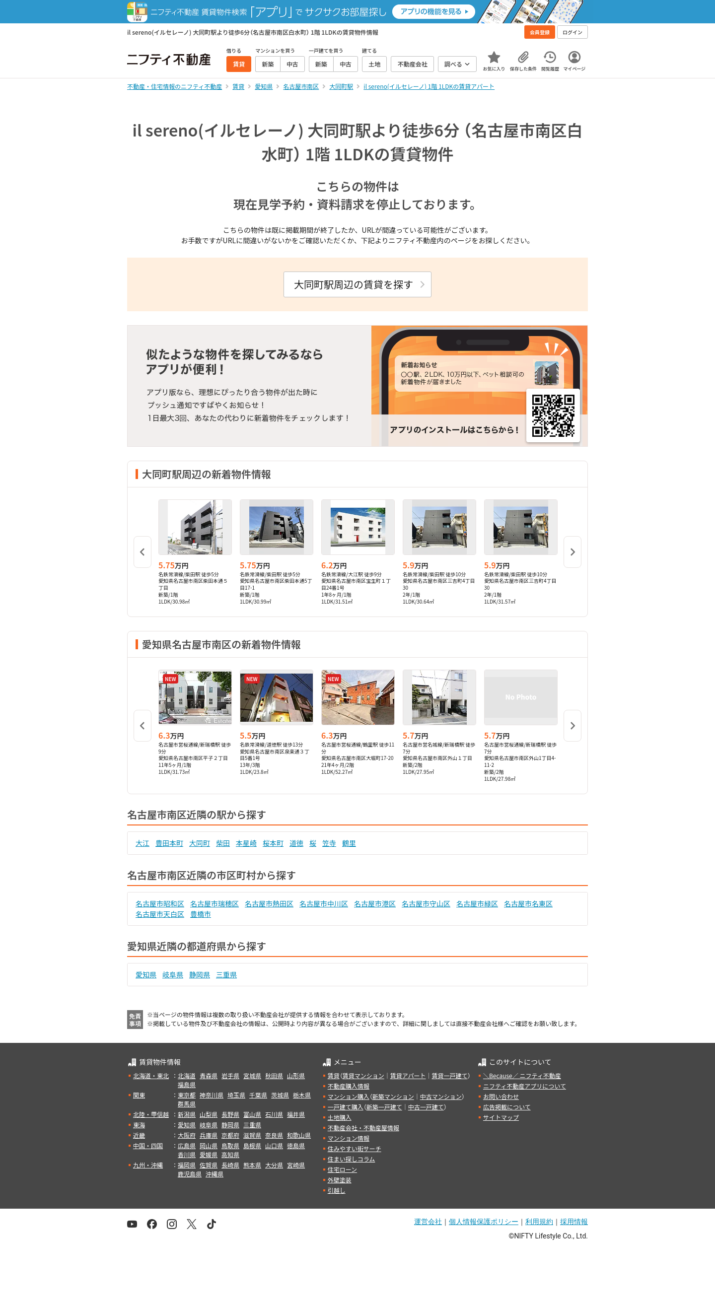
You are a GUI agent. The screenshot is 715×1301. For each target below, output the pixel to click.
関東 (139, 1095)
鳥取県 (230, 1145)
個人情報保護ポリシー (483, 1222)
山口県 (274, 1145)
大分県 (274, 1165)
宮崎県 (296, 1165)
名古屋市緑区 (477, 903)
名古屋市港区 (375, 903)
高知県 (230, 1154)
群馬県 (187, 1103)
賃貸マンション (363, 1075)
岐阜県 (172, 974)
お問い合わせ (501, 1096)
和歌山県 (299, 1135)
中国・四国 (148, 1145)
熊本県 (252, 1165)
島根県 (252, 1145)
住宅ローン (342, 1169)
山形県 (296, 1075)
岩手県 (230, 1075)
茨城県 (280, 1095)
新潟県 (187, 1114)
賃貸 (334, 1075)
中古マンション (441, 1096)
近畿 (139, 1135)
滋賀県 (252, 1135)
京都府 (230, 1135)
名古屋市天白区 (160, 914)
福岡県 (187, 1165)
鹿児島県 (190, 1173)
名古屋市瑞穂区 (214, 903)
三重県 (226, 974)
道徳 (296, 843)
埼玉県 (236, 1095)
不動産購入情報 (348, 1086)
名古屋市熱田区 (269, 903)
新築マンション (393, 1096)
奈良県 (274, 1135)
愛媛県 (208, 1154)
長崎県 (230, 1165)
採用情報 (574, 1222)
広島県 (187, 1145)
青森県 (208, 1075)
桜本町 (273, 843)
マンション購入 (348, 1096)
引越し (337, 1190)
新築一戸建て (384, 1106)
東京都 (187, 1095)
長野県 (230, 1114)
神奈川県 (211, 1095)
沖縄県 (214, 1173)
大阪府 (187, 1135)
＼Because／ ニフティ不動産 (522, 1075)
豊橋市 (200, 914)
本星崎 (246, 843)
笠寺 (329, 843)
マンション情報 (348, 1138)
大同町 (199, 843)
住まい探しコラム (351, 1159)
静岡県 (199, 974)
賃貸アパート (408, 1075)
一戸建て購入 (345, 1106)
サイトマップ (501, 1117)
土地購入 (340, 1117)
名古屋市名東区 (528, 903)
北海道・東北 (151, 1075)
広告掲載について (507, 1106)
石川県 (274, 1114)
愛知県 (146, 974)
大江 (142, 843)
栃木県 (302, 1095)
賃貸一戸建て (449, 1075)
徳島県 (296, 1145)
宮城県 (252, 1075)
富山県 (252, 1114)
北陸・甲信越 (151, 1114)
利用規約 (539, 1222)
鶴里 (349, 843)
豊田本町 (169, 843)
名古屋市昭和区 (160, 903)
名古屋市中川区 (323, 903)
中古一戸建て (426, 1106)
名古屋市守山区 (426, 903)
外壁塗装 (340, 1179)
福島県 (187, 1084)
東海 (139, 1124)
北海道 (187, 1075)
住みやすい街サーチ (354, 1148)
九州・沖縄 (148, 1165)
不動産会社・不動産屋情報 (363, 1127)
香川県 (187, 1154)
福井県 (296, 1114)
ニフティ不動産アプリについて (524, 1086)
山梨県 (208, 1114)
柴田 (223, 843)
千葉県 (258, 1095)
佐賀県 (208, 1165)
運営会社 (428, 1222)
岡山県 (208, 1145)
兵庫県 (208, 1135)
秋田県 (274, 1075)
